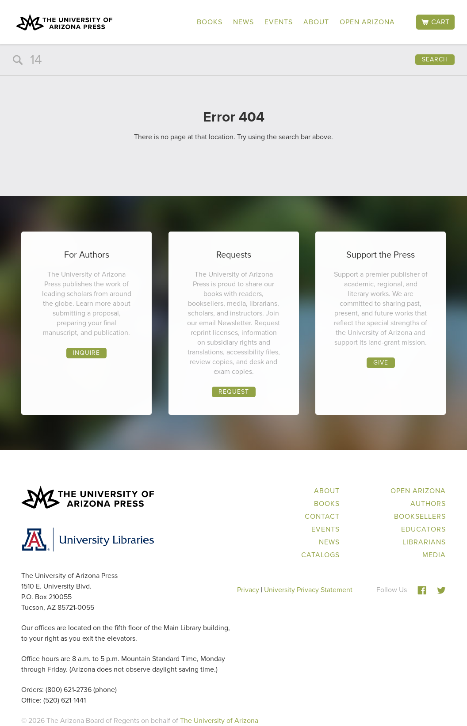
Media (434, 555)
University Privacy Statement (308, 590)
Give (380, 362)
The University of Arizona (219, 720)
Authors (428, 503)
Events (278, 22)
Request (233, 391)
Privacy (248, 590)
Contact (322, 516)
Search (435, 59)
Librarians (424, 542)
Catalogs (320, 555)
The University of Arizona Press (64, 22)
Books (209, 22)
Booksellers (420, 516)
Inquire (86, 352)
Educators (423, 529)
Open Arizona (367, 22)
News (243, 22)
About (316, 22)
